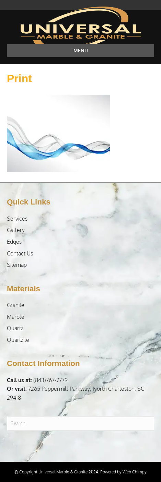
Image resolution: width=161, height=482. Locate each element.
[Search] (80, 423)
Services (17, 218)
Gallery (16, 230)
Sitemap (17, 264)
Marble (15, 316)
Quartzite (18, 339)
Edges (14, 241)
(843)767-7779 (37, 380)
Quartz (15, 328)
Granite (15, 305)
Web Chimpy (135, 471)
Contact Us (20, 253)
